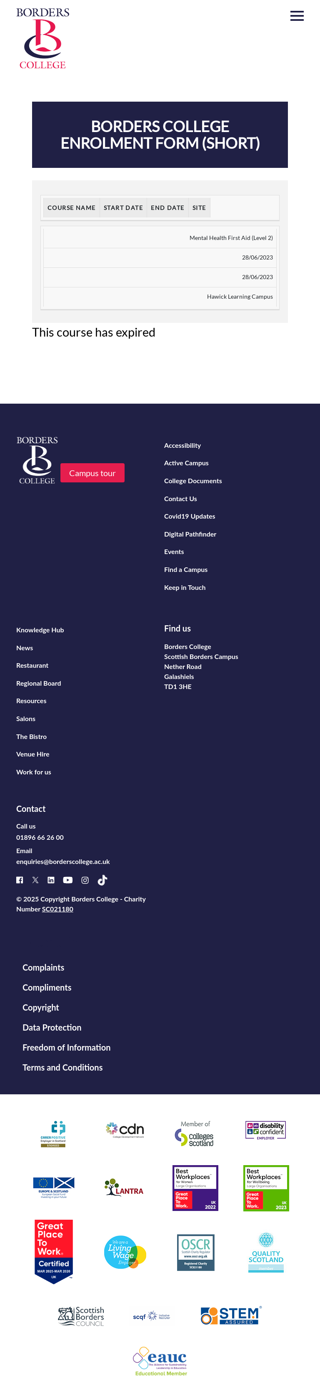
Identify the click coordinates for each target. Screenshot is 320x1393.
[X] (40, 880)
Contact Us (180, 498)
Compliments (46, 987)
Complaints (43, 967)
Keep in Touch (185, 587)
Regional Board (38, 683)
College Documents (193, 480)
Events (174, 551)
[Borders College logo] (42, 38)
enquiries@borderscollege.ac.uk (63, 861)
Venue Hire (32, 754)
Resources (31, 700)
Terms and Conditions (62, 1067)
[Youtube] (72, 880)
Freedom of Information (66, 1047)
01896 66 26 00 (40, 837)
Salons (25, 718)
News (24, 648)
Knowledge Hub (40, 630)
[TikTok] (106, 880)
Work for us (33, 772)
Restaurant (32, 665)
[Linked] (55, 880)
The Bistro (31, 736)
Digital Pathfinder (190, 534)
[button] (297, 16)
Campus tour (92, 473)
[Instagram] (89, 880)
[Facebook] (24, 880)
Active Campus (186, 463)
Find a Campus (186, 569)
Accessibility (182, 445)
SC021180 (57, 909)
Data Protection (51, 1027)
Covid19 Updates (189, 516)
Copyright (40, 1007)
